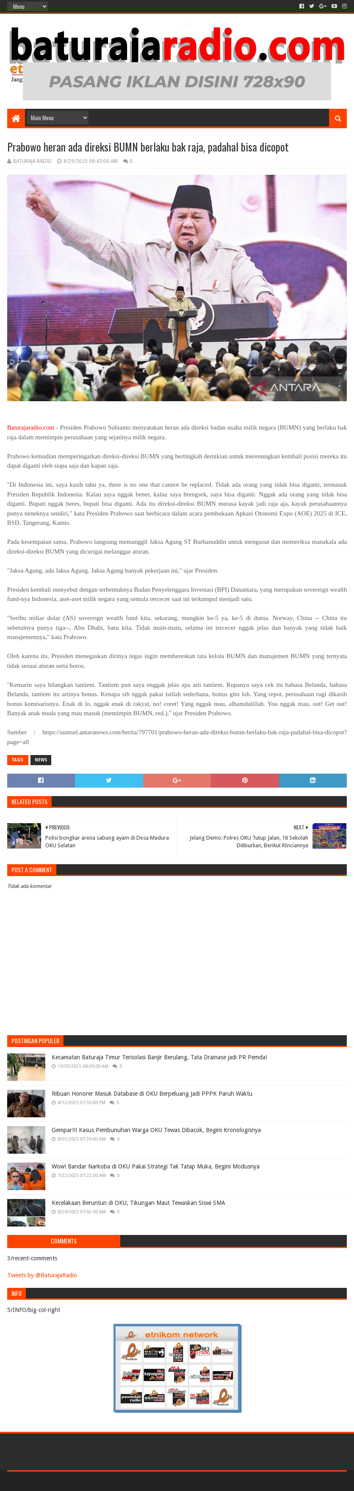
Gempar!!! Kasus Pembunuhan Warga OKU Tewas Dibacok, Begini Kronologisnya (156, 1130)
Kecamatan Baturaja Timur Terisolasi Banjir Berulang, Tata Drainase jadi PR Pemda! (159, 1057)
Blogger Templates (103, 1481)
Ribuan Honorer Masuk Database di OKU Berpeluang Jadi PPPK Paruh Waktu (152, 1093)
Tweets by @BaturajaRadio (42, 1275)
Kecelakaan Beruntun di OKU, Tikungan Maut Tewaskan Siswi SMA (138, 1202)
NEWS (41, 760)
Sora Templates (54, 1481)
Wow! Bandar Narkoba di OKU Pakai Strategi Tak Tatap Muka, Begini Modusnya (156, 1166)
